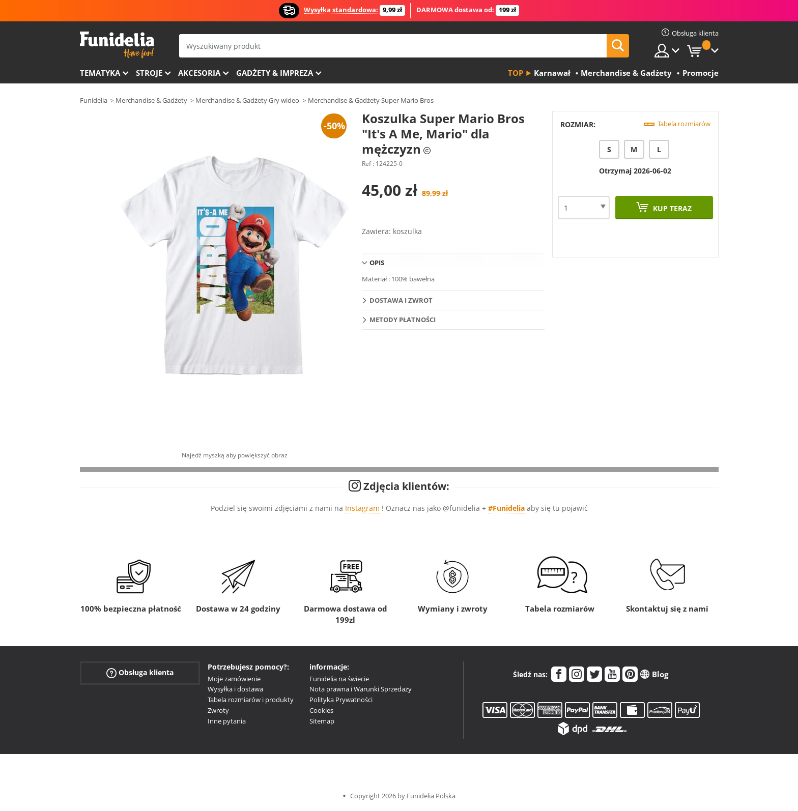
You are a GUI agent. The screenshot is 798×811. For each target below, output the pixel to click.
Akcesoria (199, 73)
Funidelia (93, 100)
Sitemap (321, 721)
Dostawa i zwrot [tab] (401, 300)
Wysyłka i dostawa (235, 688)
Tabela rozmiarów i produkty (251, 699)
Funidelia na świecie (339, 678)
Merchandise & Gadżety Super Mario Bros (371, 100)
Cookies (321, 710)
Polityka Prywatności (341, 699)
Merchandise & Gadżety (151, 100)
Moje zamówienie (234, 678)
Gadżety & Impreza (274, 73)
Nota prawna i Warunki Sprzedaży (360, 688)
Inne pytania (227, 721)
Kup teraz (671, 208)
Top (515, 73)
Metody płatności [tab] (402, 319)
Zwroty (218, 710)
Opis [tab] (376, 262)
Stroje (149, 73)
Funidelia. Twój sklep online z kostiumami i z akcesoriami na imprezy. (117, 45)
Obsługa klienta (140, 672)
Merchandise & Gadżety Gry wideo (247, 100)
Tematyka (100, 73)
